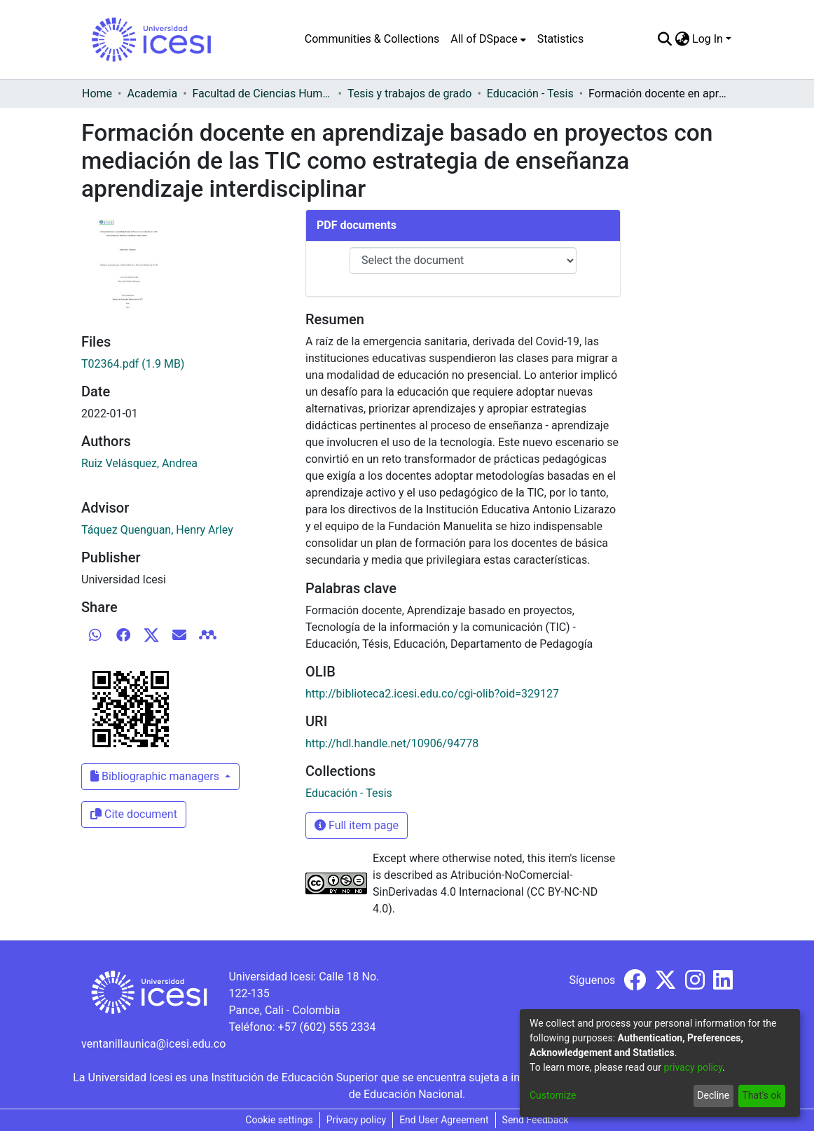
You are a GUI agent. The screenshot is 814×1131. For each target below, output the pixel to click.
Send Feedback (535, 1119)
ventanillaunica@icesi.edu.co (153, 1043)
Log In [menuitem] (707, 39)
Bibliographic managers (156, 776)
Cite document (133, 814)
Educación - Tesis (530, 93)
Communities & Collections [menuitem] (372, 39)
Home (97, 93)
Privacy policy (356, 1119)
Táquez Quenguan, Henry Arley (157, 529)
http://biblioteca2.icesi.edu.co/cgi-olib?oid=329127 (432, 693)
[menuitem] (487, 39)
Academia (152, 93)
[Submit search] (664, 39)
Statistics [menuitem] (560, 39)
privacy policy (692, 1067)
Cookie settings (279, 1119)
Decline (713, 1095)
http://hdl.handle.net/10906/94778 (391, 743)
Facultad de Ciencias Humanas (263, 93)
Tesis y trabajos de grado (409, 93)
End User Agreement (443, 1119)
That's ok (761, 1095)
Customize (553, 1095)
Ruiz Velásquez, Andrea (139, 463)
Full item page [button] (357, 825)
